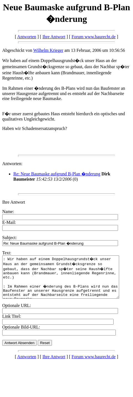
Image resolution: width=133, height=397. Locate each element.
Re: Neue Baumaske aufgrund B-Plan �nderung (56, 173)
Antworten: (12, 163)
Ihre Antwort (53, 36)
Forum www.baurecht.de (94, 36)
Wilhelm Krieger (48, 50)
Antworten (26, 36)
